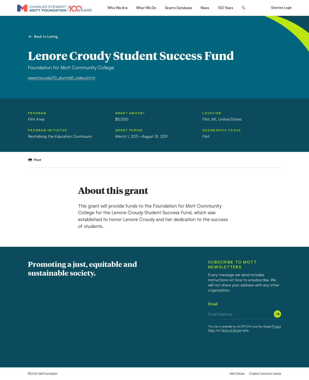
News (205, 8)
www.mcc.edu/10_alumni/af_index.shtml (61, 77)
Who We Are (117, 8)
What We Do (146, 8)
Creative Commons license (265, 373)
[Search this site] (243, 8)
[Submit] (277, 314)
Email (213, 303)
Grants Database (178, 8)
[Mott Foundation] (54, 8)
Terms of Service (231, 330)
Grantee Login (281, 8)
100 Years (225, 8)
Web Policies (237, 373)
